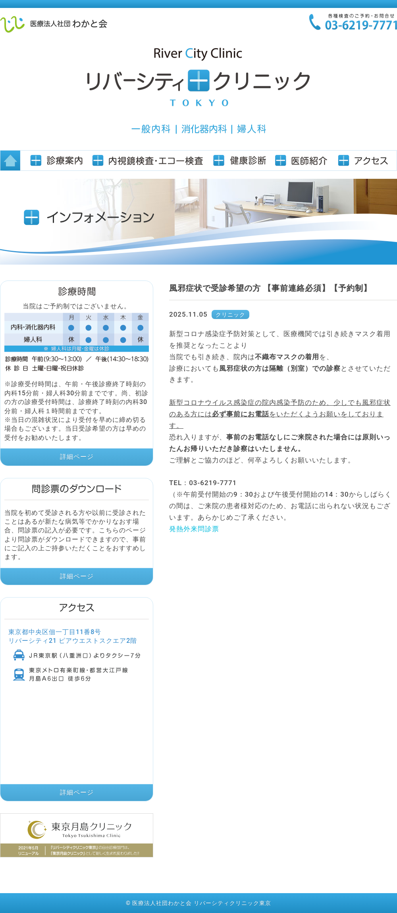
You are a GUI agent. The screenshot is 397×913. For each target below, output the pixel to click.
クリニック (230, 314)
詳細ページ (77, 456)
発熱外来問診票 (194, 529)
